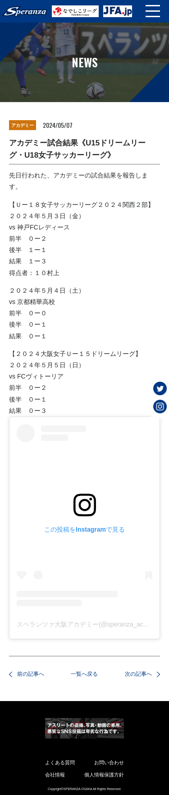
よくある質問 (60, 762)
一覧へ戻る (84, 674)
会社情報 (55, 774)
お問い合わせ (109, 762)
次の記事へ (138, 674)
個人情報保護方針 (104, 774)
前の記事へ (30, 674)
